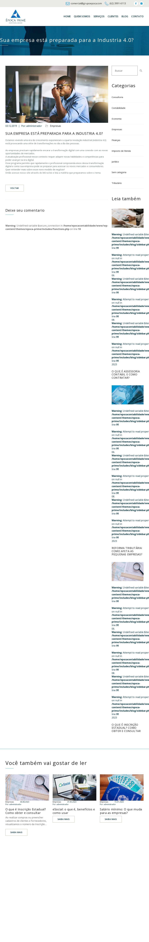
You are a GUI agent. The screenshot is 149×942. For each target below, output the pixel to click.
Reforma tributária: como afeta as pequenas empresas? (127, 551)
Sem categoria (119, 172)
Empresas (55, 126)
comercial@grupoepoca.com (84, 3)
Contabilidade (118, 107)
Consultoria (117, 97)
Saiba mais (16, 832)
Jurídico (115, 161)
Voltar (14, 188)
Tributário (117, 183)
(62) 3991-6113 (115, 3)
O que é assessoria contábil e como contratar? (126, 374)
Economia (116, 118)
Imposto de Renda (121, 150)
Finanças (116, 140)
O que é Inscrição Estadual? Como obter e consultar (126, 728)
